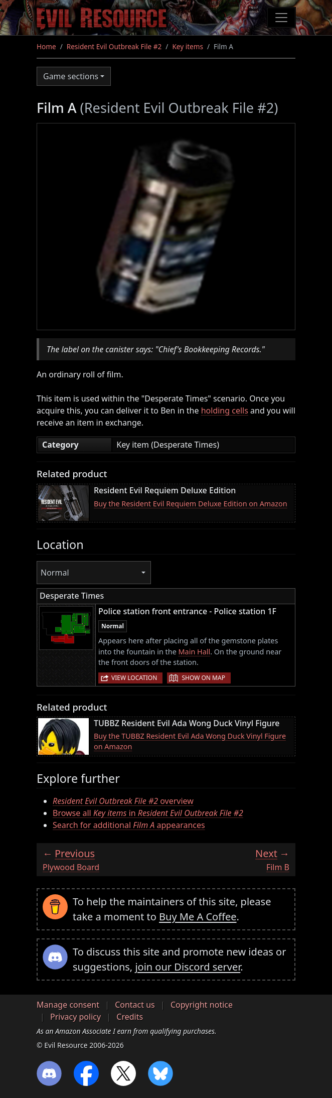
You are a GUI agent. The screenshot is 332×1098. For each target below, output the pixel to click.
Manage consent (68, 1004)
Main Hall (195, 651)
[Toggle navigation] (281, 18)
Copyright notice (202, 1004)
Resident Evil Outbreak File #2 (114, 46)
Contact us (135, 1004)
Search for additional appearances (129, 825)
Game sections (70, 76)
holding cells (224, 410)
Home (46, 46)
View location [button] (134, 677)
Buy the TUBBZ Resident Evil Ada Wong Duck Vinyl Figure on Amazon (190, 741)
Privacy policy (75, 1016)
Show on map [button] (203, 677)
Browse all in (148, 812)
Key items (187, 46)
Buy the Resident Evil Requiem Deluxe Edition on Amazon (190, 503)
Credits (129, 1016)
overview (123, 800)
